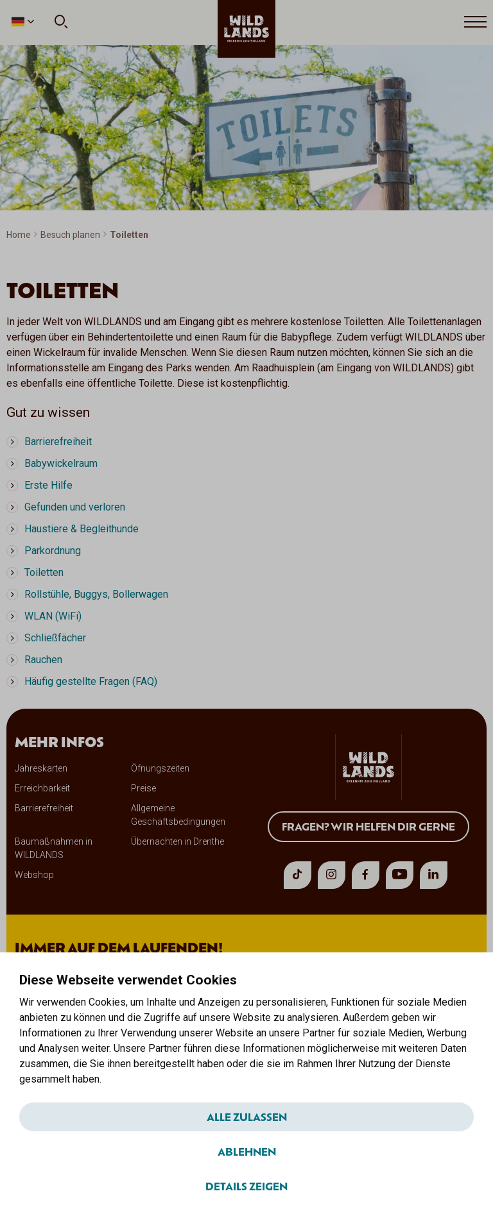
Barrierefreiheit (58, 441)
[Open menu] (475, 22)
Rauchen (43, 660)
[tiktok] (297, 875)
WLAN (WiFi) (53, 616)
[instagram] (331, 875)
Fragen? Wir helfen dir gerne (368, 826)
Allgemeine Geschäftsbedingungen (178, 815)
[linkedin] (433, 875)
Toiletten (44, 572)
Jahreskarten (41, 768)
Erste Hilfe (48, 485)
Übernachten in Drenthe (177, 841)
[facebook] (365, 875)
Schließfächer (55, 638)
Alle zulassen (247, 1117)
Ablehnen (247, 1151)
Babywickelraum (61, 463)
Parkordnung (52, 550)
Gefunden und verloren (74, 507)
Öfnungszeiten (160, 768)
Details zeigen (246, 1186)
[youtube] (399, 875)
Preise (143, 788)
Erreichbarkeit (42, 788)
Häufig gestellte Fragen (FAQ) (90, 681)
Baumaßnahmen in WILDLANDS (53, 848)
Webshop (34, 875)
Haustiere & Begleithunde (81, 529)
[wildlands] (246, 29)
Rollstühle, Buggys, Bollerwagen (96, 594)
